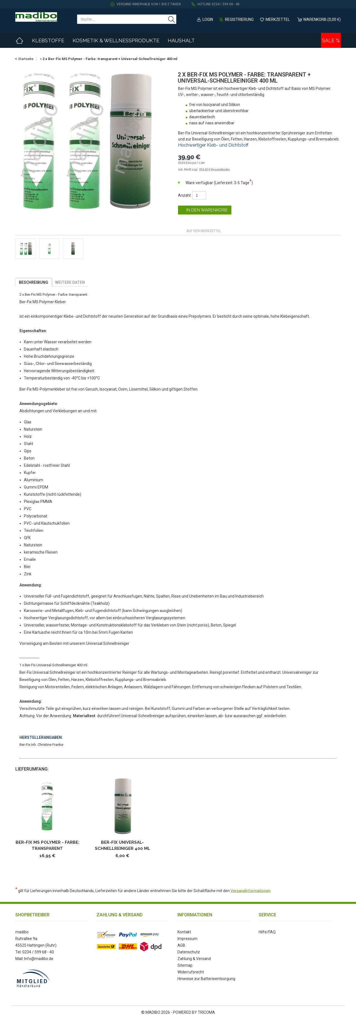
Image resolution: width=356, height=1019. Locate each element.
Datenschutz (188, 952)
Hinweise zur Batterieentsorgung (206, 978)
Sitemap (184, 965)
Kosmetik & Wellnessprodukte (116, 40)
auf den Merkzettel (203, 231)
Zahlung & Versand (194, 958)
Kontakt (184, 932)
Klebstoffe (48, 40)
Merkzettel (278, 19)
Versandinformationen (251, 890)
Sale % (331, 40)
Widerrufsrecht (190, 972)
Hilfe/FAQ (267, 932)
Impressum (187, 938)
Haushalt (181, 40)
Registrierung (239, 19)
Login (207, 19)
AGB (181, 945)
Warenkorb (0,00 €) (322, 19)
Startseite (25, 59)
